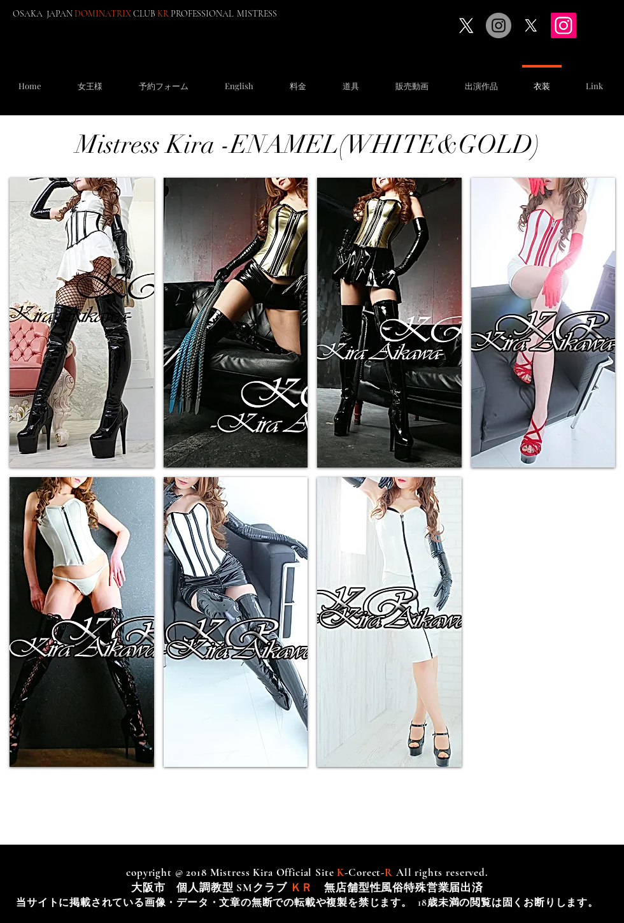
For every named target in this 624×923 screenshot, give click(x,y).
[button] (163, 80)
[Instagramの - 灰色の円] (498, 25)
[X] (466, 25)
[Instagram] (563, 25)
